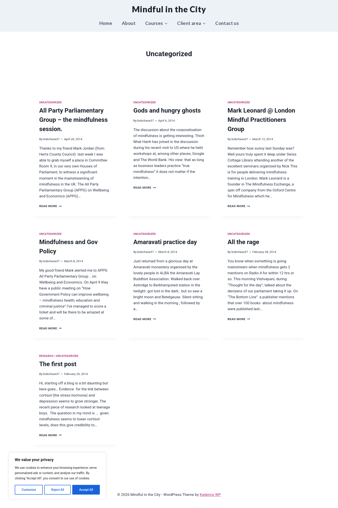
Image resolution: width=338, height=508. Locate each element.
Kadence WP (210, 494)
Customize (28, 489)
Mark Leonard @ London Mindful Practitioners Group (261, 120)
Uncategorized (50, 102)
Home (105, 23)
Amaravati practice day (165, 242)
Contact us (227, 23)
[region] (57, 476)
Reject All (57, 489)
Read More (50, 206)
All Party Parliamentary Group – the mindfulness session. (73, 120)
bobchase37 (51, 139)
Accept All (86, 489)
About (129, 23)
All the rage (243, 242)
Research (46, 356)
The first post (57, 364)
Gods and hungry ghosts (167, 110)
